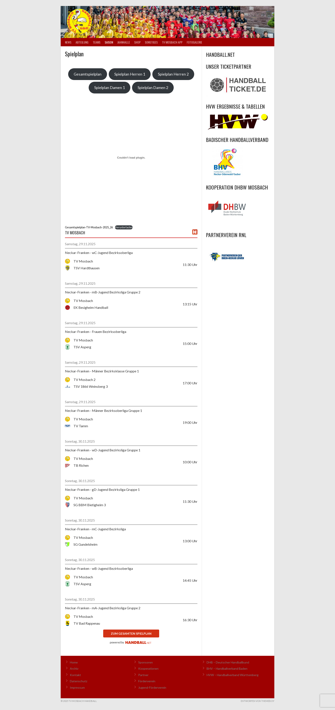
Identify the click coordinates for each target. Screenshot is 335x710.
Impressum (77, 687)
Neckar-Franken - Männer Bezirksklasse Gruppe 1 (102, 371)
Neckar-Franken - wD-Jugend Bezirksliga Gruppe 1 (102, 450)
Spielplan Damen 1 (109, 87)
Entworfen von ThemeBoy (257, 701)
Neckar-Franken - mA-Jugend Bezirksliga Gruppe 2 (102, 608)
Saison (109, 42)
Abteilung (82, 42)
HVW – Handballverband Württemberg (233, 675)
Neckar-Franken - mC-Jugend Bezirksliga (95, 529)
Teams (96, 42)
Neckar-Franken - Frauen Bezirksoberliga (95, 331)
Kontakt (75, 675)
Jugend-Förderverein (152, 687)
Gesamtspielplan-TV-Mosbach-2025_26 (89, 227)
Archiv (74, 668)
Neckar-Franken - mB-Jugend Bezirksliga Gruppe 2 (102, 292)
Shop (137, 42)
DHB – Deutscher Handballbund (228, 662)
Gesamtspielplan (87, 74)
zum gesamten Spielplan (131, 633)
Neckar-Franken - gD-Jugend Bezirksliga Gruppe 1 (102, 489)
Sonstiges (151, 42)
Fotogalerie (194, 42)
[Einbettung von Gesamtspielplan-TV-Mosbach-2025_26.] (131, 157)
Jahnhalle (123, 42)
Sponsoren (145, 662)
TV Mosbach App (172, 42)
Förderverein (146, 681)
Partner (143, 675)
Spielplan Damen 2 (153, 87)
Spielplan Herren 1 (129, 74)
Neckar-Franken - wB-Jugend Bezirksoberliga (99, 568)
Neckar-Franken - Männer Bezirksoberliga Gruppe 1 (103, 410)
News (68, 42)
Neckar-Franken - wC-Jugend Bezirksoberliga (99, 253)
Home (74, 662)
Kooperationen (148, 668)
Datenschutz (78, 681)
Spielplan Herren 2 (173, 74)
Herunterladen (124, 227)
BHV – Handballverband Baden (227, 668)
